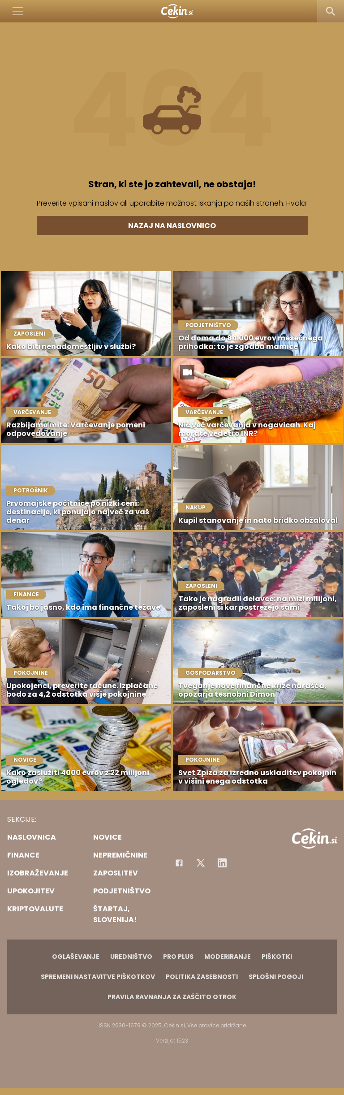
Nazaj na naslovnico (172, 225)
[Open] (18, 11)
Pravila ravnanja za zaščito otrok (172, 996)
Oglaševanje (75, 956)
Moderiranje (227, 956)
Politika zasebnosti (202, 976)
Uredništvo (131, 956)
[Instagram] (222, 863)
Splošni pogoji (276, 976)
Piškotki (277, 956)
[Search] (330, 11)
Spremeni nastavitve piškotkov (98, 976)
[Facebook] (179, 863)
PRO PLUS (178, 956)
